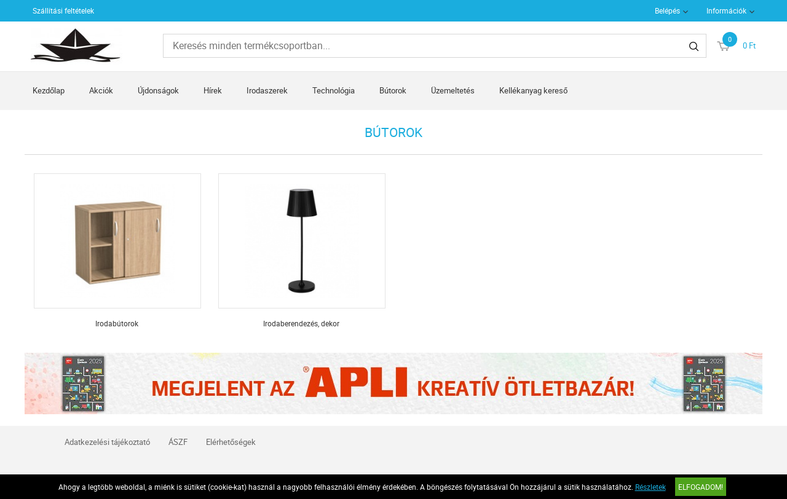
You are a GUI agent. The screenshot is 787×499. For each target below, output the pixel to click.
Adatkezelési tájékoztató (107, 441)
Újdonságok (158, 90)
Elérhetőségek (231, 441)
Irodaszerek (267, 90)
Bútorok (392, 90)
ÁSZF (178, 441)
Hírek (213, 90)
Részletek (650, 487)
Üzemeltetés (453, 90)
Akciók (101, 90)
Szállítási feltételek (63, 10)
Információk (726, 10)
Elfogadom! (700, 487)
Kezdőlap (49, 90)
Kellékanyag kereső (533, 90)
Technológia (333, 90)
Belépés (667, 10)
